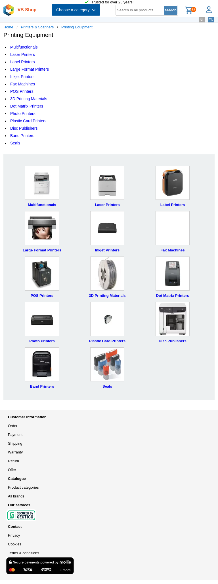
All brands (16, 496)
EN (210, 20)
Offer (12, 470)
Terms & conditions (23, 553)
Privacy (14, 535)
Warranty (15, 452)
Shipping (15, 443)
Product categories (23, 487)
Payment (15, 434)
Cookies (14, 544)
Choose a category (76, 10)
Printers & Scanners (37, 27)
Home (8, 27)
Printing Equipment (77, 27)
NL (202, 20)
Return (13, 461)
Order (12, 426)
